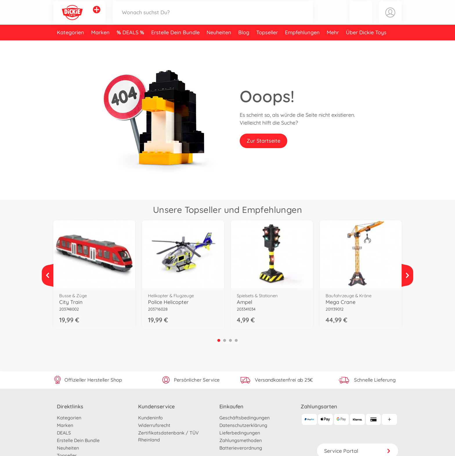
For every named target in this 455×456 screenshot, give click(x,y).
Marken (100, 44)
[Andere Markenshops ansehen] (96, 15)
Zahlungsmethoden (240, 440)
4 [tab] (236, 340)
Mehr (333, 44)
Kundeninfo (150, 418)
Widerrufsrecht (154, 425)
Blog (243, 44)
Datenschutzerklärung (243, 425)
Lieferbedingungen (239, 433)
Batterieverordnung (240, 448)
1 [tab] (218, 340)
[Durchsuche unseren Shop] (213, 18)
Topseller (267, 44)
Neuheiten (219, 44)
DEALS (131, 44)
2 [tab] (224, 340)
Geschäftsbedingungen (244, 418)
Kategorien (70, 44)
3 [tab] (230, 340)
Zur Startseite (263, 140)
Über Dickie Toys (366, 44)
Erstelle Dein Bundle (175, 44)
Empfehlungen (302, 44)
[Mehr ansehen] (47, 275)
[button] (360, 18)
